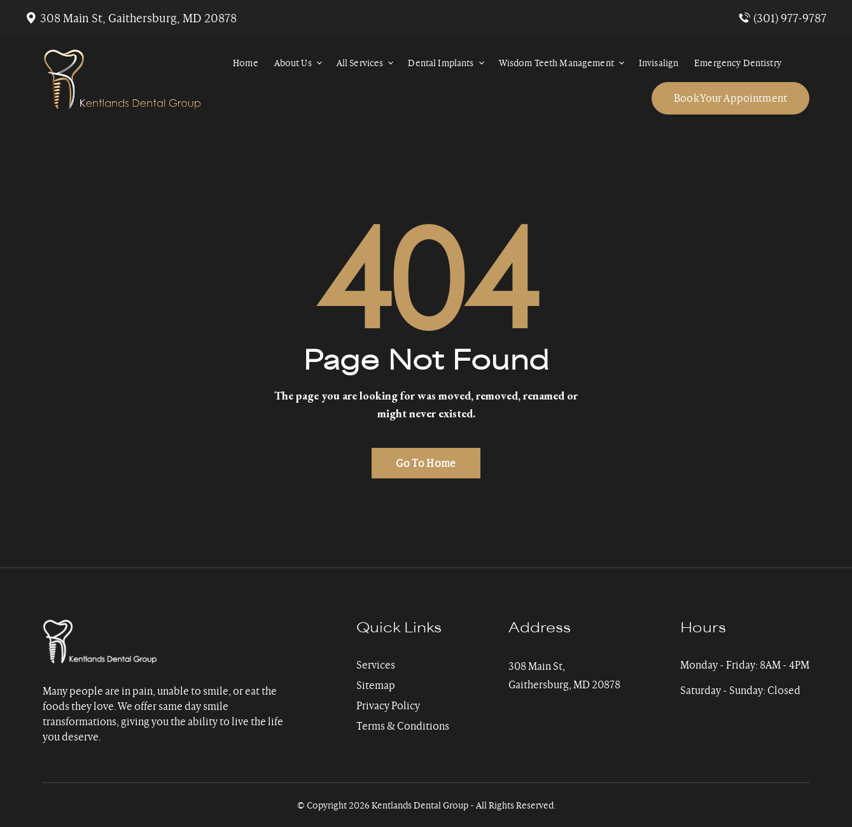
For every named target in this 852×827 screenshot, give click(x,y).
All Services (368, 63)
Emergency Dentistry (737, 63)
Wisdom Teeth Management (564, 63)
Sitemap (375, 685)
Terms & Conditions (402, 726)
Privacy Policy (388, 705)
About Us (300, 63)
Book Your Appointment (730, 98)
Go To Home (426, 463)
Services (375, 665)
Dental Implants (448, 63)
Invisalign (658, 63)
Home (245, 63)
